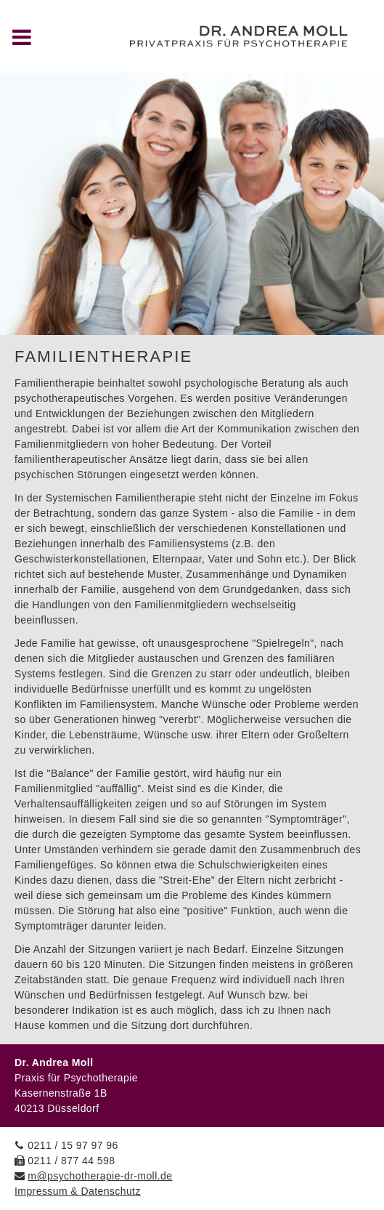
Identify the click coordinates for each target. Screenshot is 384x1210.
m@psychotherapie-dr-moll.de (100, 1176)
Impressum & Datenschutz (78, 1191)
